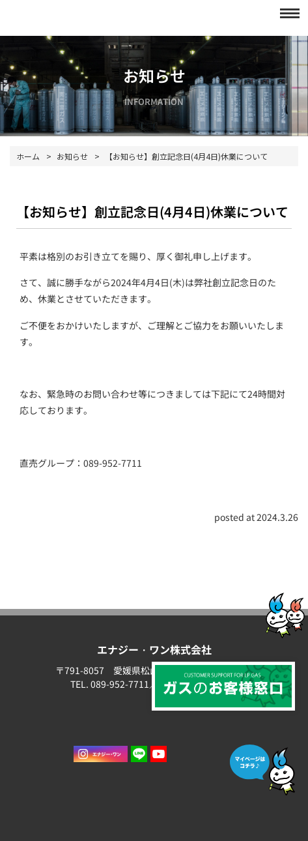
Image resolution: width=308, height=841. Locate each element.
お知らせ (72, 156)
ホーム (28, 156)
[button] (286, 13)
